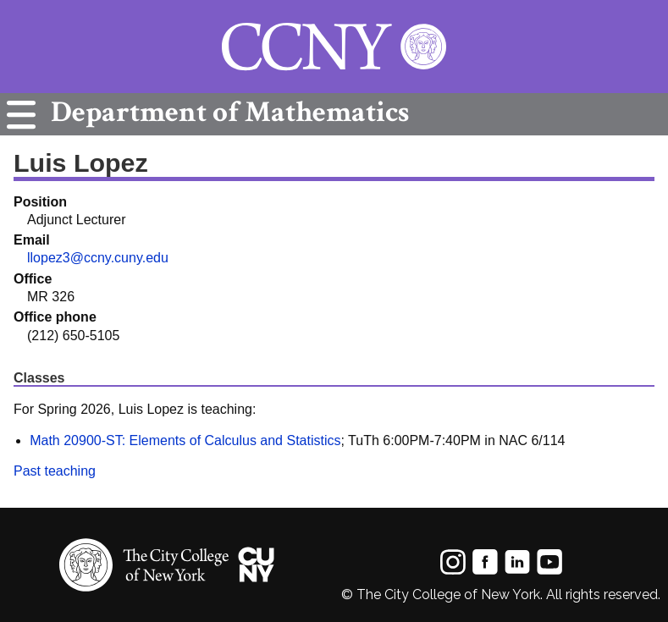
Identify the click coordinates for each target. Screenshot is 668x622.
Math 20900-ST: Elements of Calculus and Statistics (185, 440)
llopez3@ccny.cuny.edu (97, 257)
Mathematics (225, 112)
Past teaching (55, 471)
